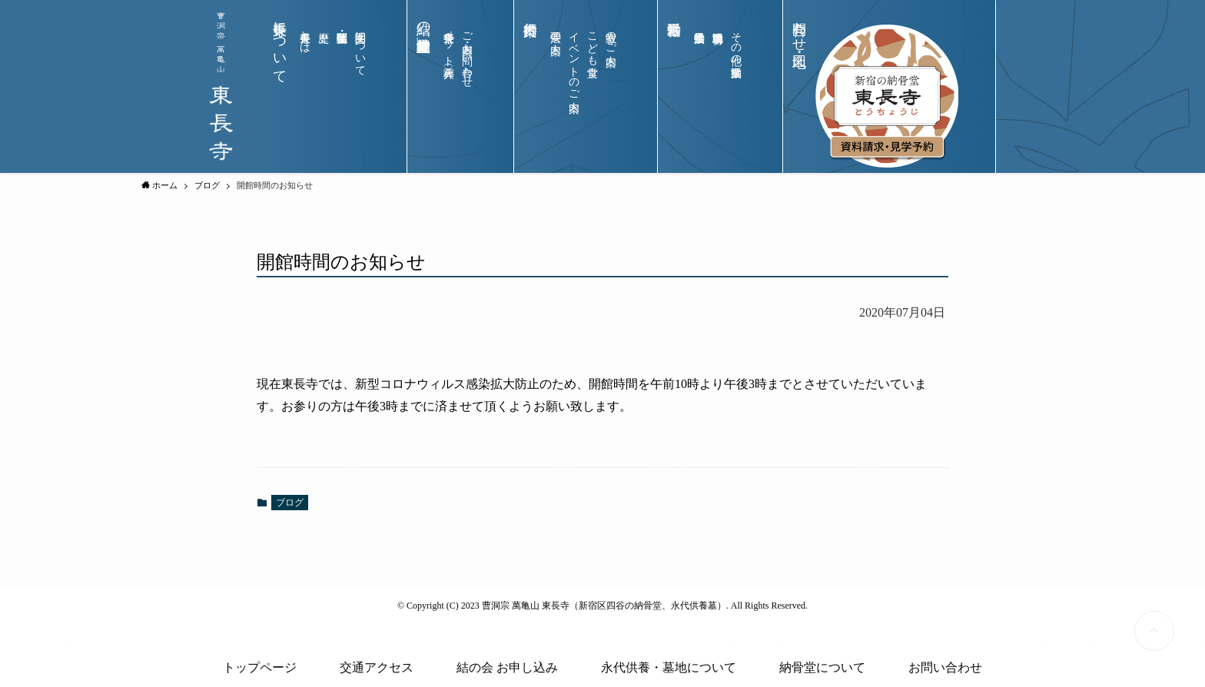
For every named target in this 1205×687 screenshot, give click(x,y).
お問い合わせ (945, 667)
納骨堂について (822, 667)
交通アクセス (376, 667)
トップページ (260, 667)
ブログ (290, 502)
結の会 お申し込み (507, 667)
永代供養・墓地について (668, 667)
